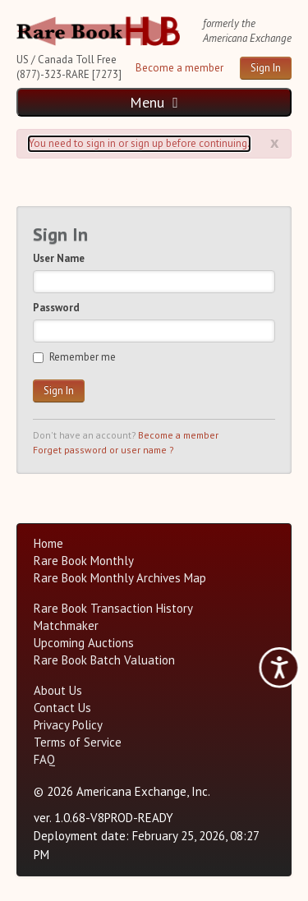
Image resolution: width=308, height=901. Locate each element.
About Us (58, 690)
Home (48, 543)
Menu (154, 102)
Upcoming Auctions (84, 642)
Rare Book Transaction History (113, 608)
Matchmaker (66, 625)
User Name (59, 258)
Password (56, 308)
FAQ (44, 759)
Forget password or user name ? (103, 450)
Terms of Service (78, 742)
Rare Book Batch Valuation (104, 660)
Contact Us (62, 707)
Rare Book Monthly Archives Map (120, 578)
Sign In (266, 68)
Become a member (179, 68)
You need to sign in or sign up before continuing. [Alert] (139, 143)
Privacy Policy (68, 725)
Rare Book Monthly (84, 560)
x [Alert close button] (274, 142)
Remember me (74, 357)
